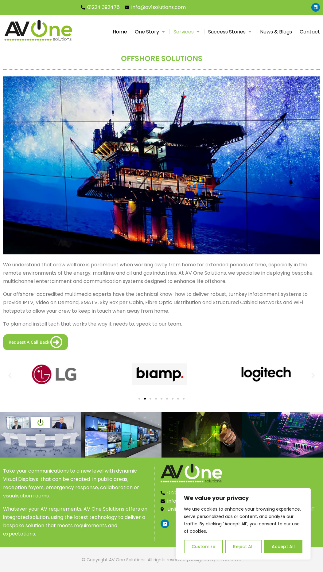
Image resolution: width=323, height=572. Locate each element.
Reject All (243, 546)
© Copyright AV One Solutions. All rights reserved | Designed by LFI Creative (161, 560)
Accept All (283, 546)
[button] (10, 375)
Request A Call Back (35, 342)
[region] (243, 524)
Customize (203, 546)
